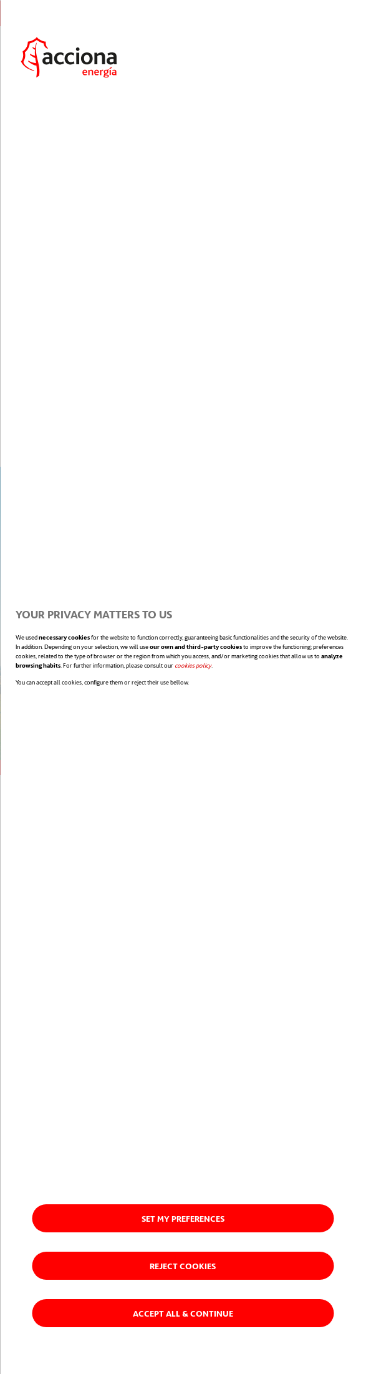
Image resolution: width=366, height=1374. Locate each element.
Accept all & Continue (183, 1313)
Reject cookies (183, 1265)
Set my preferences (183, 1218)
